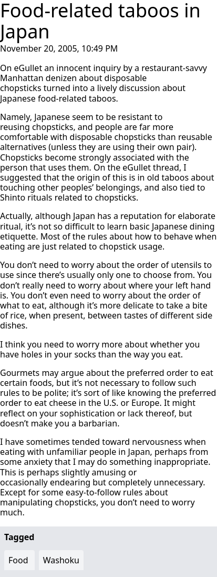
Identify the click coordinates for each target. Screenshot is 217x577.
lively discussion (128, 88)
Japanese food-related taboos (58, 98)
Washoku (61, 560)
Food (18, 560)
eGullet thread (150, 167)
